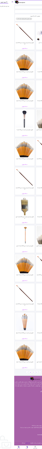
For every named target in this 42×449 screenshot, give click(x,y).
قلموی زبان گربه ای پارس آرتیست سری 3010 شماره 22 (31, 159)
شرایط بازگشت (31, 398)
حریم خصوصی (31, 404)
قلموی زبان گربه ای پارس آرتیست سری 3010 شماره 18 (31, 275)
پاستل (39, 411)
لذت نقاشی (39, 7)
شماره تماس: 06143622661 (33, 432)
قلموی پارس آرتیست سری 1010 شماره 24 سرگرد (10, 71)
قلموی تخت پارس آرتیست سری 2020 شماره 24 (31, 100)
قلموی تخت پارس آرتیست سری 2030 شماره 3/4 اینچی (31, 333)
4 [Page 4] (19, 372)
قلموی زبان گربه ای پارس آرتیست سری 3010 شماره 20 (10, 188)
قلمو (39, 415)
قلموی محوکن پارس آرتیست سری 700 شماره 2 (31, 71)
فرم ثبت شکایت (31, 400)
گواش (39, 419)
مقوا (39, 417)
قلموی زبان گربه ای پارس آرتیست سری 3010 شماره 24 (10, 43)
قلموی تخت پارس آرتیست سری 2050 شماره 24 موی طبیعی (31, 130)
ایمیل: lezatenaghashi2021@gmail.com (31, 434)
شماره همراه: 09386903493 (34, 430)
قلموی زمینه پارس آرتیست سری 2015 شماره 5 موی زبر (10, 217)
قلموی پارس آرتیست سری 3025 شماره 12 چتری (10, 246)
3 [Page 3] (22, 372)
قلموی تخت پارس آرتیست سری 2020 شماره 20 (31, 217)
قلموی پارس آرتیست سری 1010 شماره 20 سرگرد (10, 100)
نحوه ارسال (32, 396)
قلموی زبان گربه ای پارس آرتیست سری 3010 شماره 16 (10, 304)
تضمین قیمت (31, 394)
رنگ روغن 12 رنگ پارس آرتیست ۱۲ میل (31, 42)
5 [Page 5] (16, 372)
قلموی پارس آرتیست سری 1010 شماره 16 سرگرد (10, 275)
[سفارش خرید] (10, 18)
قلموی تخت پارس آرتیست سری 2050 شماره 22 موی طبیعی (31, 246)
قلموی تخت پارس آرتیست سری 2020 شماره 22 (31, 188)
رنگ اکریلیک (37, 409)
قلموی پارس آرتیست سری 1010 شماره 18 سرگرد (10, 158)
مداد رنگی (38, 413)
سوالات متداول (31, 402)
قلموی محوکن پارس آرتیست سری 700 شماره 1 (10, 129)
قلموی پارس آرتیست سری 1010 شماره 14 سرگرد (10, 362)
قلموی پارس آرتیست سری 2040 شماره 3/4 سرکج (10, 333)
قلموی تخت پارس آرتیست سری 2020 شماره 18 (31, 304)
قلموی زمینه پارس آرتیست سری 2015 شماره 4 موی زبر (31, 362)
